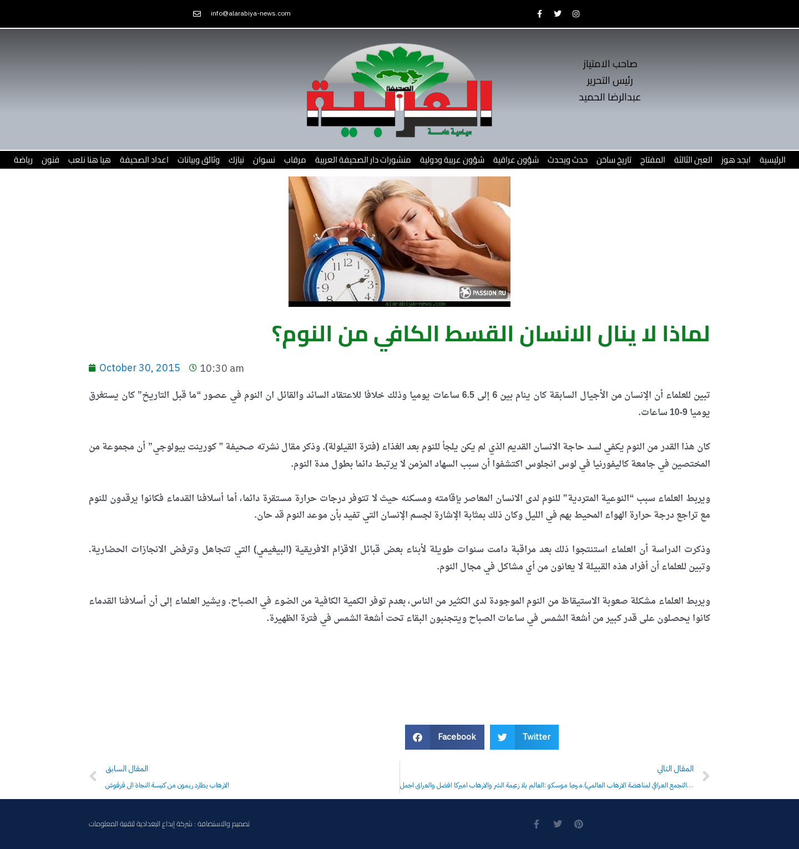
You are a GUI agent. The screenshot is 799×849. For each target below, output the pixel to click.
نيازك (236, 159)
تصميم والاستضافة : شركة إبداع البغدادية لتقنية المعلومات (169, 824)
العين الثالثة (693, 159)
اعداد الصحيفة (144, 159)
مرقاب (295, 159)
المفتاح (652, 159)
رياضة (23, 159)
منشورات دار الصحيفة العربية (363, 159)
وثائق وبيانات (199, 159)
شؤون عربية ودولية (452, 159)
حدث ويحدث (568, 159)
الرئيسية (773, 159)
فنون (50, 159)
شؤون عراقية (516, 159)
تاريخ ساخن (613, 159)
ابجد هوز (736, 159)
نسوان (264, 159)
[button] (444, 737)
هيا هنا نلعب (89, 159)
